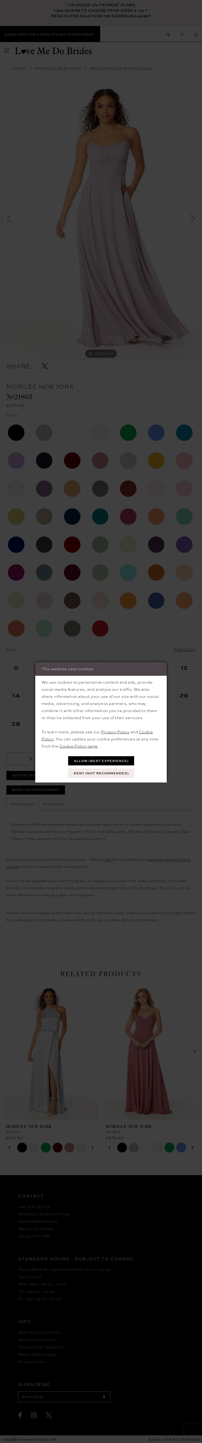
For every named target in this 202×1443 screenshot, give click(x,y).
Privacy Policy (115, 732)
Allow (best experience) (101, 761)
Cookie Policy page (78, 746)
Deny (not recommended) (101, 773)
